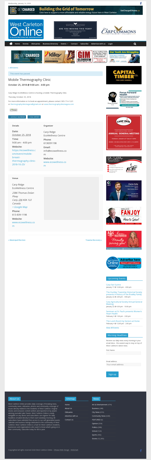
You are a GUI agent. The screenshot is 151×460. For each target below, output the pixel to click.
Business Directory (50, 44)
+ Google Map (19, 207)
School (94, 431)
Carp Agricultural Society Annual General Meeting (124, 303)
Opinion (95, 423)
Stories (25, 44)
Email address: (111, 361)
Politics (94, 427)
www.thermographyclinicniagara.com (59, 104)
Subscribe (84, 44)
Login (110, 44)
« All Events (13, 67)
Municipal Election (16, 240)
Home (17, 44)
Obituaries (35, 44)
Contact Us (69, 420)
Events (63, 44)
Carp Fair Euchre (113, 284)
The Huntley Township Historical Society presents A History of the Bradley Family (124, 293)
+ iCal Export (34, 117)
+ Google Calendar (17, 117)
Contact (74, 44)
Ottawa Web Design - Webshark (66, 450)
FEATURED (96, 420)
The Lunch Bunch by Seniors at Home (123, 321)
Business (95, 408)
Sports (94, 435)
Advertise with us (98, 44)
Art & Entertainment (99, 404)
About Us (68, 408)
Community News (99, 416)
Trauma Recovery (94, 240)
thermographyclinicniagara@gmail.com (25, 104)
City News (96, 412)
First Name (110, 350)
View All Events (112, 327)
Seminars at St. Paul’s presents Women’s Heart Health (124, 312)
